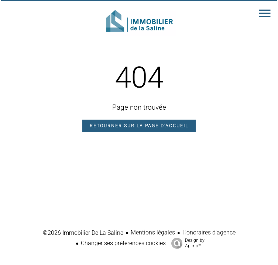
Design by (186, 243)
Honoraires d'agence (209, 232)
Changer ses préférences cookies (123, 243)
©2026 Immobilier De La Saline (83, 232)
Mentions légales (153, 232)
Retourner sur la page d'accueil (139, 125)
